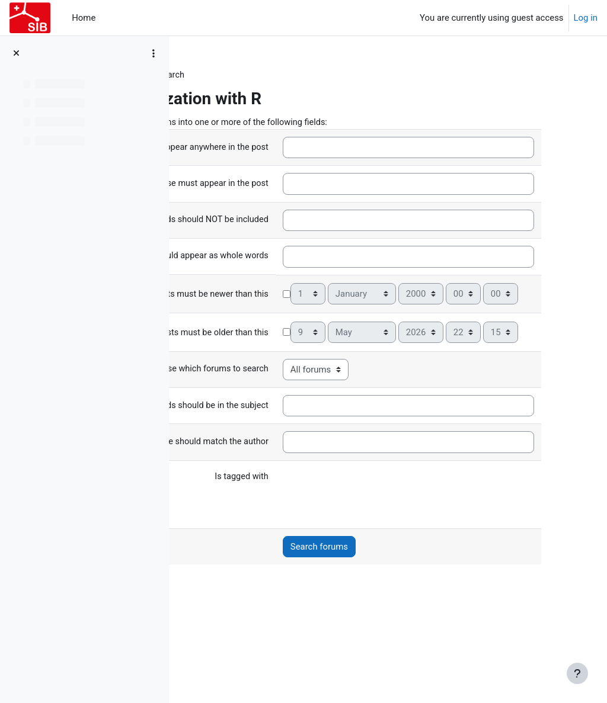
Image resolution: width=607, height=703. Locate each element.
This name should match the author (276, 518)
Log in (586, 17)
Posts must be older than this (288, 409)
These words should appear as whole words (273, 279)
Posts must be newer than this (286, 347)
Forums (207, 75)
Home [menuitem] (83, 17)
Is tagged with (317, 553)
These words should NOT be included (272, 240)
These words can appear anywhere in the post (272, 150)
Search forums (396, 623)
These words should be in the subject (273, 482)
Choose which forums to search (283, 446)
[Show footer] (577, 673)
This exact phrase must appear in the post (272, 196)
